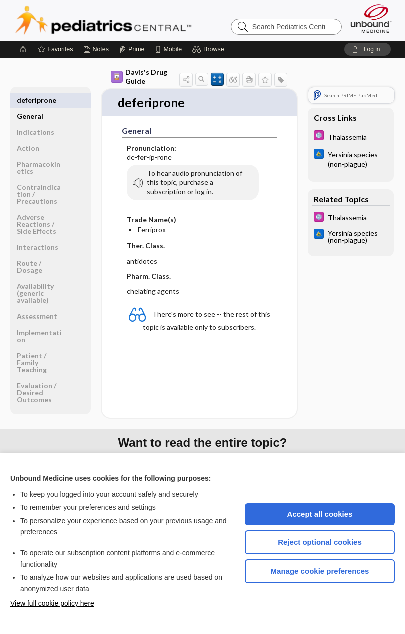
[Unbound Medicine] (371, 18)
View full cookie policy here (52, 603)
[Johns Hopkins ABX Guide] (351, 159)
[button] (209, 49)
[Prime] (131, 49)
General (30, 100)
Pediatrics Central (139, 20)
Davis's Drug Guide (139, 76)
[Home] (23, 49)
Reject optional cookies (320, 542)
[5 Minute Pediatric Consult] (351, 136)
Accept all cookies (320, 514)
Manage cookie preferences (320, 571)
